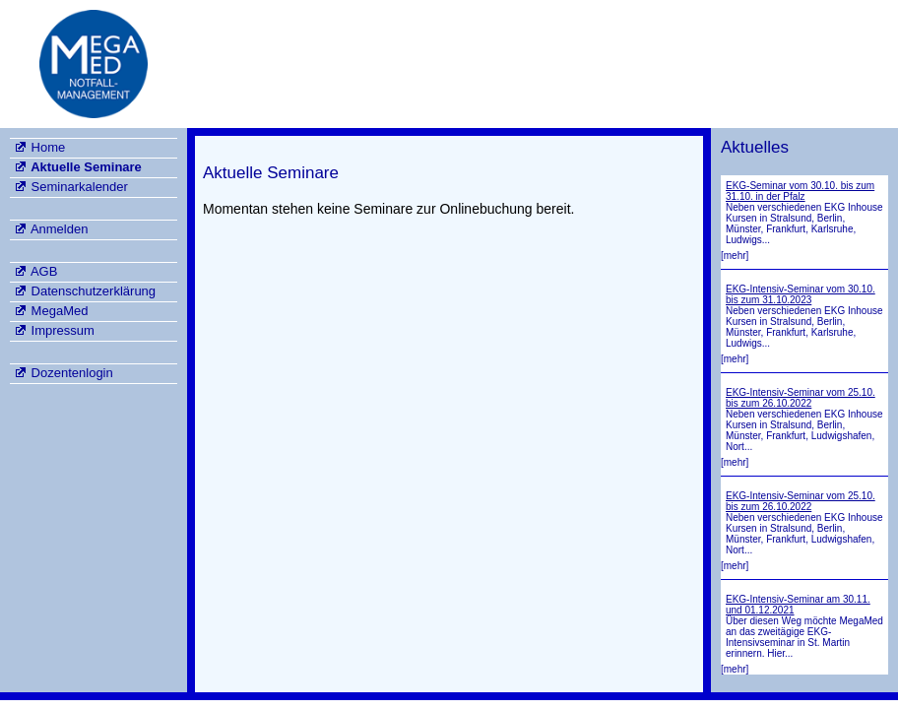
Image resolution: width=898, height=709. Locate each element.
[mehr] (734, 255)
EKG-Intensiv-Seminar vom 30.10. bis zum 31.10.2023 (800, 294)
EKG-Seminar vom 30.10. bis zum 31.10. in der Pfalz (800, 191)
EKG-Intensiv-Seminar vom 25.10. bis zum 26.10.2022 (800, 398)
